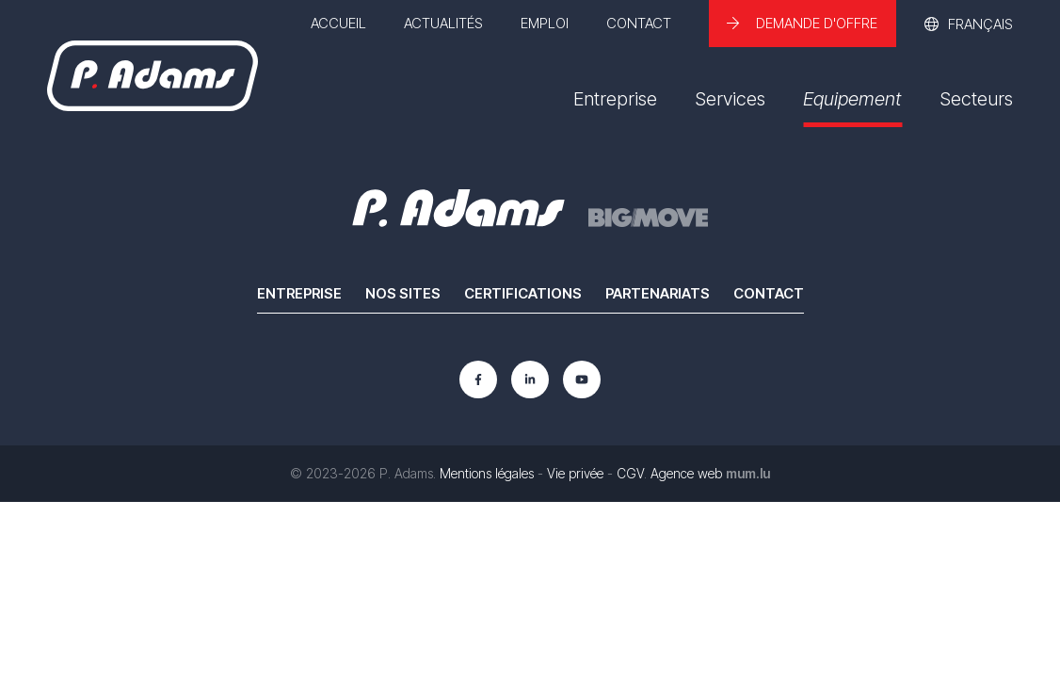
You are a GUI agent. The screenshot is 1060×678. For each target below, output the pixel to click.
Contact (638, 23)
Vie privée (575, 473)
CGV (630, 473)
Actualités (443, 23)
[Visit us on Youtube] (582, 379)
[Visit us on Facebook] (478, 379)
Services (730, 99)
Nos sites (403, 293)
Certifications (523, 293)
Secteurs (976, 99)
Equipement (852, 99)
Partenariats (657, 293)
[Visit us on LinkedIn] (530, 379)
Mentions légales (487, 473)
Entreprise (615, 99)
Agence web (686, 473)
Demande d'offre (816, 23)
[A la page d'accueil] (152, 75)
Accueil (338, 23)
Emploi (545, 23)
